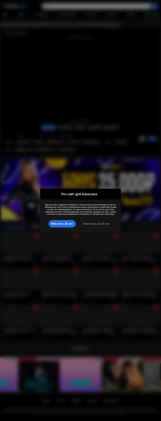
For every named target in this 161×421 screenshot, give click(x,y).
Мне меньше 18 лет (96, 223)
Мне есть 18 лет (62, 223)
